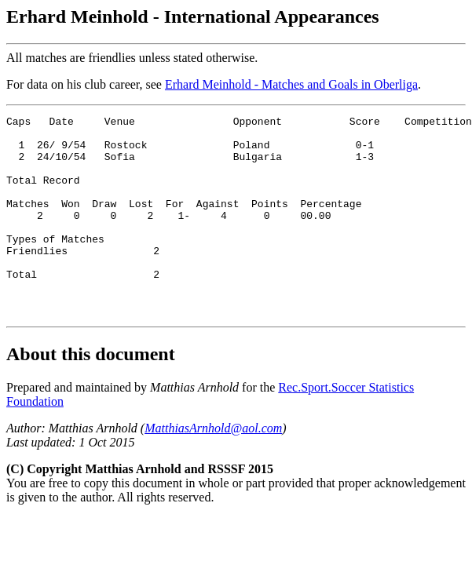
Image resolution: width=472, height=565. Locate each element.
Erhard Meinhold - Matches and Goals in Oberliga (291, 84)
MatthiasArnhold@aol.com (213, 468)
